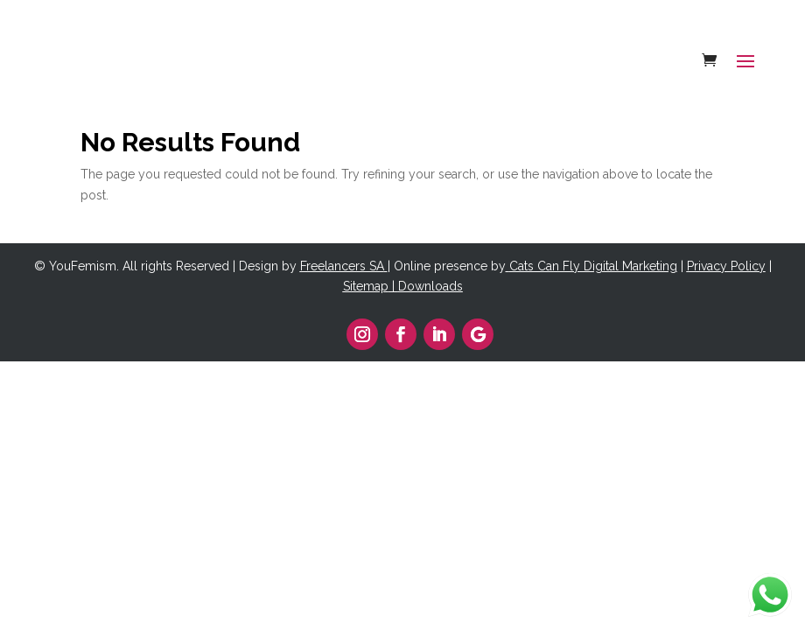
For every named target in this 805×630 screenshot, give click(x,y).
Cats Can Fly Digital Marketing (593, 266)
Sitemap (365, 286)
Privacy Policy (726, 266)
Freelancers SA (342, 266)
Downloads (430, 286)
